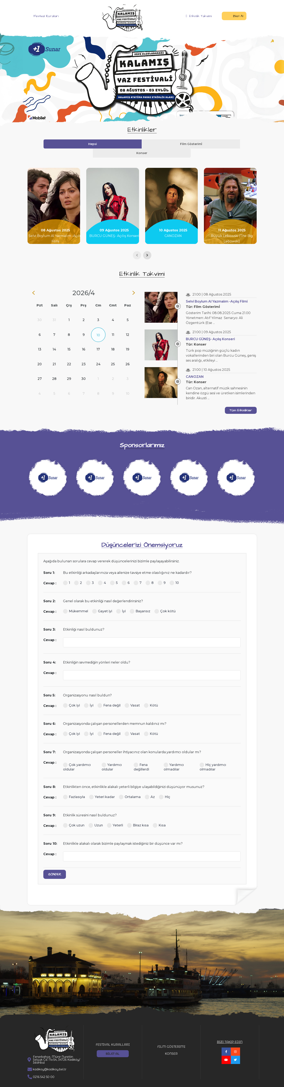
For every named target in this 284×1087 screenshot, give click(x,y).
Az (150, 788)
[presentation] (137, 246)
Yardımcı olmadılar (174, 758)
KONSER (171, 1044)
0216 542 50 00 (43, 1067)
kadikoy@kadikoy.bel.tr (49, 1060)
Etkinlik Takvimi (199, 16)
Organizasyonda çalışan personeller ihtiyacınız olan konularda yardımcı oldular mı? (132, 743)
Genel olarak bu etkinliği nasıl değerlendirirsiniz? (103, 592)
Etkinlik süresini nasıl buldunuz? (90, 806)
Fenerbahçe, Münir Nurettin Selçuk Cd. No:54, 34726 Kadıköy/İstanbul (56, 1050)
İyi (121, 602)
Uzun (96, 816)
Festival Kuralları (43, 16)
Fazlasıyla (74, 788)
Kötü (151, 696)
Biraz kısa (138, 816)
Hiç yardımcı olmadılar (213, 758)
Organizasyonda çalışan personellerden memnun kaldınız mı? (114, 715)
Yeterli (115, 816)
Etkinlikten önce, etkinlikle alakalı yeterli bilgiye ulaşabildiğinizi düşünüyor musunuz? (133, 778)
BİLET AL (113, 1044)
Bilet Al (234, 16)
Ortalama (130, 788)
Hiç (164, 788)
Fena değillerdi (141, 758)
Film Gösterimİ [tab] (142, 144)
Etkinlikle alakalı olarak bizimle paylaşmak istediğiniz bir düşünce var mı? (123, 834)
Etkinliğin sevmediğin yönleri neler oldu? (96, 653)
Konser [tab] (171, 144)
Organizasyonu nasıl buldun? (87, 686)
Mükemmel (75, 602)
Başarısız (140, 602)
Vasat (132, 696)
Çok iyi (71, 696)
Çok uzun (73, 816)
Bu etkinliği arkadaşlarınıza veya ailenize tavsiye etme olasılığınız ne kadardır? (127, 564)
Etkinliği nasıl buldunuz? (83, 620)
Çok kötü (165, 602)
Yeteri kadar (102, 788)
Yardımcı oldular (112, 758)
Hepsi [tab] (112, 144)
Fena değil (109, 696)
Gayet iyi (102, 602)
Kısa (159, 816)
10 (174, 574)
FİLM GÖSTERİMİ (171, 1037)
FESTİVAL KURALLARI (113, 1035)
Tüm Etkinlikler (241, 401)
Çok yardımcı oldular (77, 758)
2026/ (83, 284)
